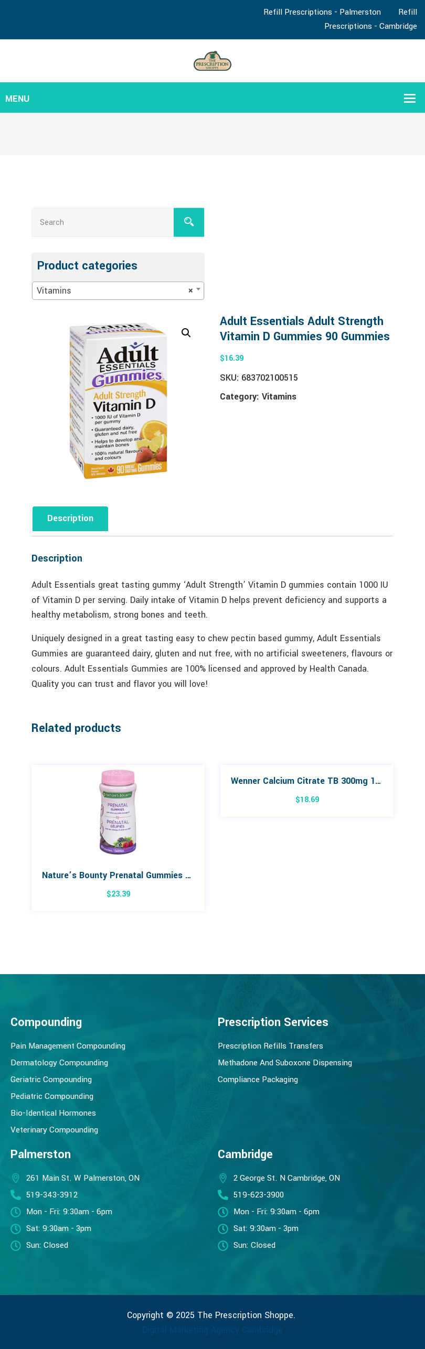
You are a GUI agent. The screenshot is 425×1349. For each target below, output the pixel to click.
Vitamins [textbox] (115, 291)
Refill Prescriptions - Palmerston (322, 12)
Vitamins (279, 397)
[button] (186, 332)
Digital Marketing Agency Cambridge (212, 1330)
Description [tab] (70, 518)
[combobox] (118, 291)
